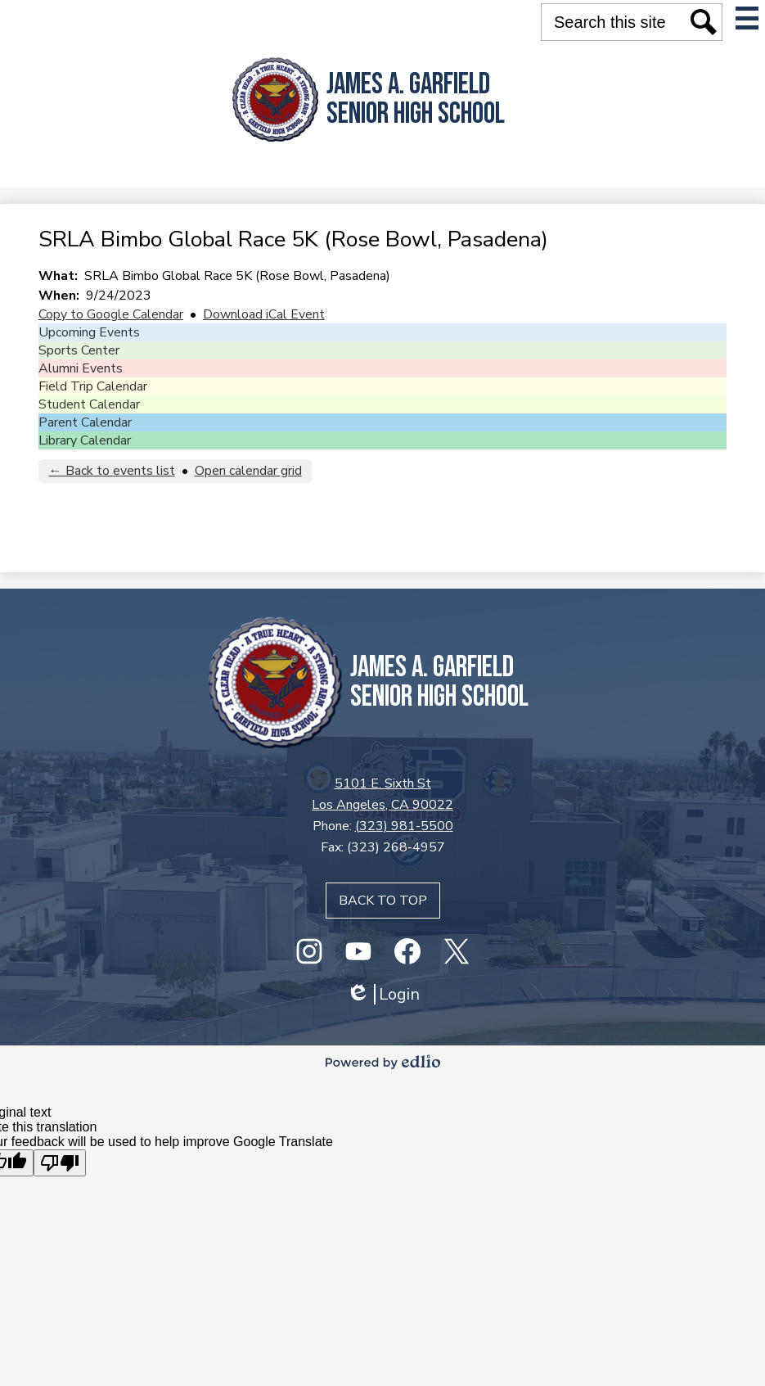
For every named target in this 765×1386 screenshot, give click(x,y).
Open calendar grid (248, 471)
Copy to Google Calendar (110, 314)
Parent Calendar (85, 422)
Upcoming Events (89, 332)
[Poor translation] (60, 1162)
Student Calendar (89, 404)
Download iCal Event (264, 314)
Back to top (383, 901)
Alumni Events (80, 368)
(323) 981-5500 (404, 826)
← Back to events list (112, 471)
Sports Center (78, 350)
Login (383, 994)
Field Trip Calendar (92, 386)
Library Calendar (84, 440)
